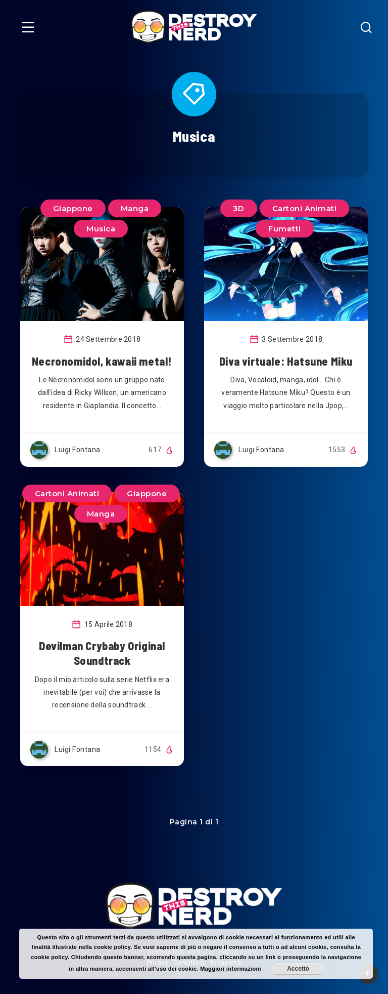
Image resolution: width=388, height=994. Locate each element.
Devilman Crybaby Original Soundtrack (102, 653)
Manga (135, 208)
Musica (100, 228)
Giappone (73, 208)
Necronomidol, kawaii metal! (102, 361)
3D (239, 208)
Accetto (298, 968)
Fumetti (284, 228)
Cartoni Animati (304, 208)
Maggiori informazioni (230, 969)
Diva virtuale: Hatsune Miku (286, 361)
